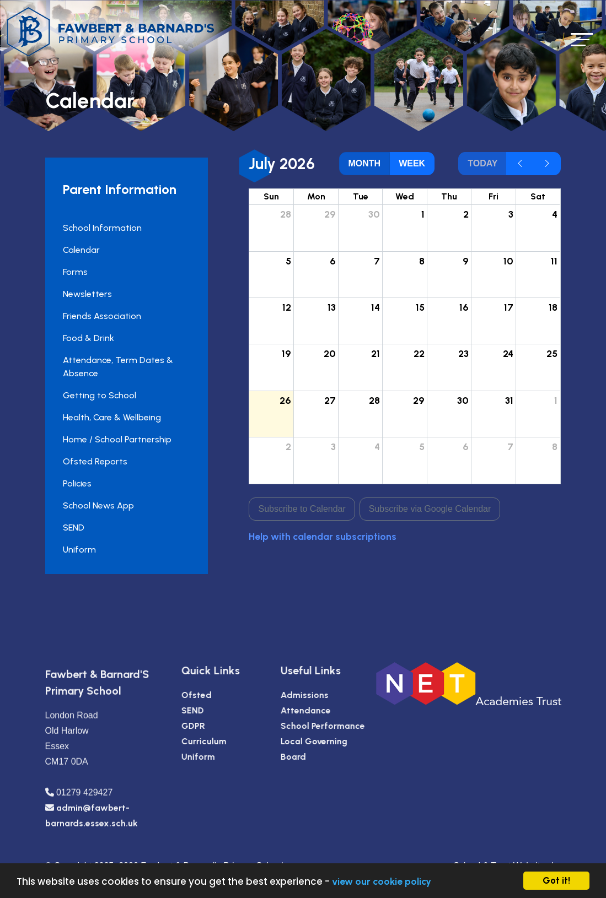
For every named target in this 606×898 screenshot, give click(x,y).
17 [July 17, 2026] (509, 307)
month (365, 163)
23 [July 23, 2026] (464, 353)
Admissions (329, 695)
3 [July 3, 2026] (511, 214)
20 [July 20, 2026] (330, 353)
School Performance (347, 726)
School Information (101, 228)
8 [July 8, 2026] (422, 261)
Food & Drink (87, 338)
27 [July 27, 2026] (330, 400)
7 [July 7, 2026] (378, 261)
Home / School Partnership (116, 439)
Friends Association (101, 316)
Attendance (330, 710)
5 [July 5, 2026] (289, 261)
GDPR (218, 726)
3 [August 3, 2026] (333, 446)
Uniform (78, 549)
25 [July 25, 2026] (553, 353)
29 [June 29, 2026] (330, 214)
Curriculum (228, 741)
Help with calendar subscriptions (324, 536)
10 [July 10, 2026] (509, 261)
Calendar (80, 250)
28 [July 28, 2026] (375, 400)
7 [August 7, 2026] (511, 446)
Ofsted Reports (94, 461)
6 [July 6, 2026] (333, 261)
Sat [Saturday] (539, 196)
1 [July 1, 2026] (423, 214)
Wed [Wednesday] (405, 196)
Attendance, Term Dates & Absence (117, 366)
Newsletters (86, 294)
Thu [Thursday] (450, 196)
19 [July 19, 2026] (287, 353)
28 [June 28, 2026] (286, 214)
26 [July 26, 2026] (286, 400)
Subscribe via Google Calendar (430, 508)
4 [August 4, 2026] (378, 446)
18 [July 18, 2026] (554, 307)
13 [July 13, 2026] (332, 307)
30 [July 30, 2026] (464, 400)
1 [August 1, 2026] (557, 400)
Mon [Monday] (317, 196)
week (413, 163)
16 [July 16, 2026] (465, 307)
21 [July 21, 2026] (376, 353)
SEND (72, 527)
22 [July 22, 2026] (419, 353)
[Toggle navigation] (581, 39)
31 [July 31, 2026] (510, 400)
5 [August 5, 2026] (422, 446)
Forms (74, 272)
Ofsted (221, 695)
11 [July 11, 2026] (555, 261)
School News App (97, 505)
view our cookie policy (381, 881)
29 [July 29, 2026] (419, 400)
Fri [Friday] (494, 196)
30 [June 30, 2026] (375, 214)
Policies (76, 483)
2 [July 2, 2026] (467, 214)
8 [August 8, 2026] (556, 446)
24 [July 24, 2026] (508, 353)
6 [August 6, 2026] (467, 446)
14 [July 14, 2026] (376, 307)
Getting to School (98, 395)
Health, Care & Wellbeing (111, 417)
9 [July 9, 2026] (467, 261)
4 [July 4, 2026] (556, 214)
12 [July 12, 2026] (287, 307)
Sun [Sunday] (272, 196)
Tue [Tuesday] (361, 196)
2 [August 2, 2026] (289, 446)
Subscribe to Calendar (302, 508)
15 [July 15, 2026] (420, 307)
